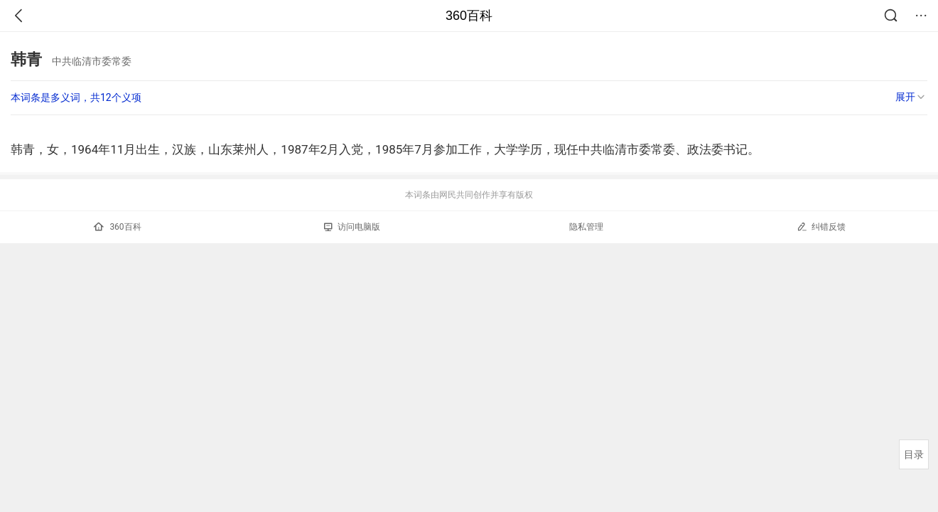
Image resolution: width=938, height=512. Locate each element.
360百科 (469, 16)
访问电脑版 (352, 227)
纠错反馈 (821, 226)
